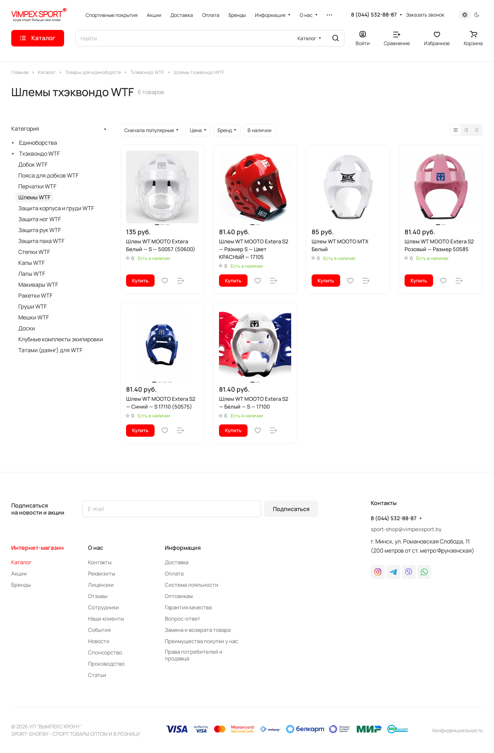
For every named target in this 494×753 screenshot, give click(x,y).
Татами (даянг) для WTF (50, 350)
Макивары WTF (38, 284)
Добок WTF (33, 164)
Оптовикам (179, 596)
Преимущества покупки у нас (201, 641)
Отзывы (97, 596)
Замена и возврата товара (198, 630)
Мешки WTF (33, 317)
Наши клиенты (106, 618)
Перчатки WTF (37, 186)
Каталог (21, 562)
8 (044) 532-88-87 (374, 15)
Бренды (21, 585)
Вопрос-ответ (182, 618)
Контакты (100, 562)
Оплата (174, 573)
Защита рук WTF (39, 230)
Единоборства (38, 143)
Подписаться (291, 509)
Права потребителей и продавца (194, 655)
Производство (106, 663)
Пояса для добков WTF (48, 175)
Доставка (176, 562)
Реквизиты (101, 573)
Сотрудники (103, 607)
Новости (99, 641)
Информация (183, 548)
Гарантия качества (188, 607)
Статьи (97, 675)
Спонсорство (105, 652)
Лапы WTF (31, 274)
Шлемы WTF (34, 197)
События (99, 630)
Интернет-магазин (37, 548)
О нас (95, 548)
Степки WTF (34, 252)
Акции (19, 573)
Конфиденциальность (457, 730)
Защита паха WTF (41, 241)
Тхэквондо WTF (39, 153)
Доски (26, 328)
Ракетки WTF (35, 295)
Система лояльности (191, 585)
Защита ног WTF (39, 219)
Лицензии (101, 585)
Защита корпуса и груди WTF (56, 208)
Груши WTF (32, 306)
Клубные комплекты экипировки (60, 339)
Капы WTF (31, 263)
